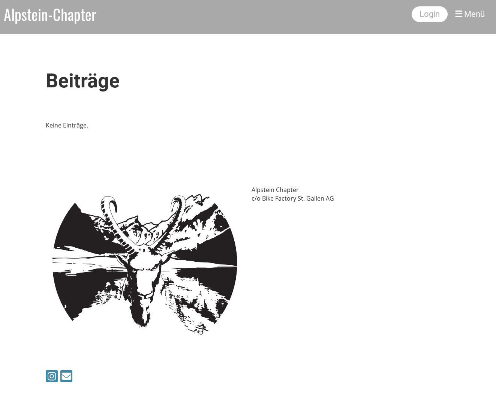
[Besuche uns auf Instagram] (52, 377)
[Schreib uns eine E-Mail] (66, 377)
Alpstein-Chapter (50, 14)
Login (430, 14)
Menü (470, 14)
